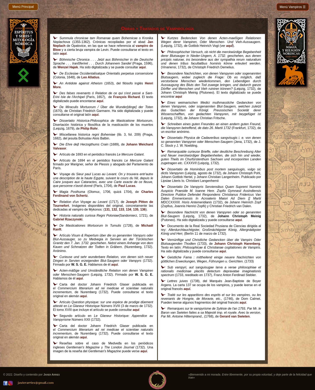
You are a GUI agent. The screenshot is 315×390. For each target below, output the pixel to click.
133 (121, 209)
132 (114, 209)
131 (107, 209)
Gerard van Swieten (235, 316)
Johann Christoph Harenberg (237, 243)
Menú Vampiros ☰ (293, 7)
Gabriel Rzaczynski (67, 219)
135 (135, 209)
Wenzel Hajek (67, 67)
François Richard (126, 97)
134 (128, 209)
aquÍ (229, 45)
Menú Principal (23, 6)
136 (143, 209)
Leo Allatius (90, 77)
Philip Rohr (89, 128)
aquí (63, 53)
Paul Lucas (126, 185)
